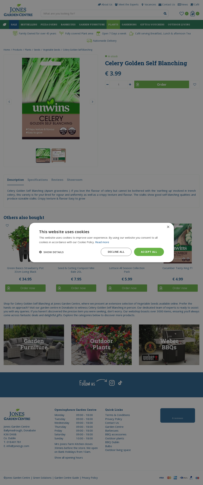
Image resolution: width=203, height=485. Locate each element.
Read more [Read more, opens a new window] (102, 242)
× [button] (168, 227)
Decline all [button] (116, 251)
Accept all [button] (149, 251)
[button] (51, 251)
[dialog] (101, 242)
